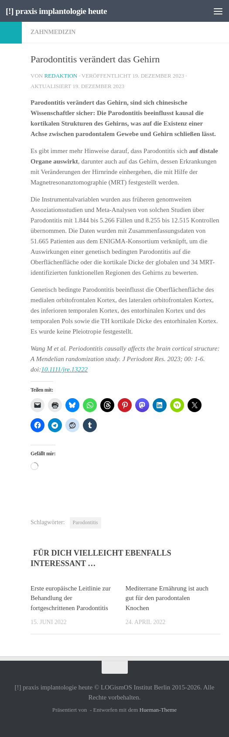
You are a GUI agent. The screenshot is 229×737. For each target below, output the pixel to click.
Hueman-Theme (158, 709)
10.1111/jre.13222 (64, 369)
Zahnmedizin (53, 32)
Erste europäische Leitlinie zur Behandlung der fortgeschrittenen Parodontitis (71, 598)
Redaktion (60, 75)
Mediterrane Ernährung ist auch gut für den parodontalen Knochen (167, 598)
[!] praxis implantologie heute (60, 11)
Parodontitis (85, 522)
